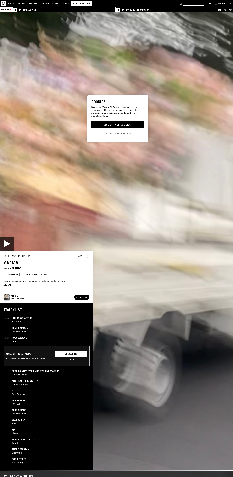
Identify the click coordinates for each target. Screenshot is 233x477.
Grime (44, 274)
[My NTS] (220, 3)
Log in (70, 359)
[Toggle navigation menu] (229, 3)
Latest (21, 3)
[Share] (80, 256)
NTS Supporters (81, 3)
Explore (33, 3)
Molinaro (15, 268)
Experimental (11, 274)
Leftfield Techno (30, 274)
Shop (66, 3)
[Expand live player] (214, 9)
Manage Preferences (117, 133)
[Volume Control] (230, 9)
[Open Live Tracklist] (225, 9)
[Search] (180, 3)
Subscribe (71, 353)
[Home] (3, 3)
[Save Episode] (88, 256)
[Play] (7, 244)
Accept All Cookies (117, 124)
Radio (11, 3)
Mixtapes (50, 3)
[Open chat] (210, 3)
